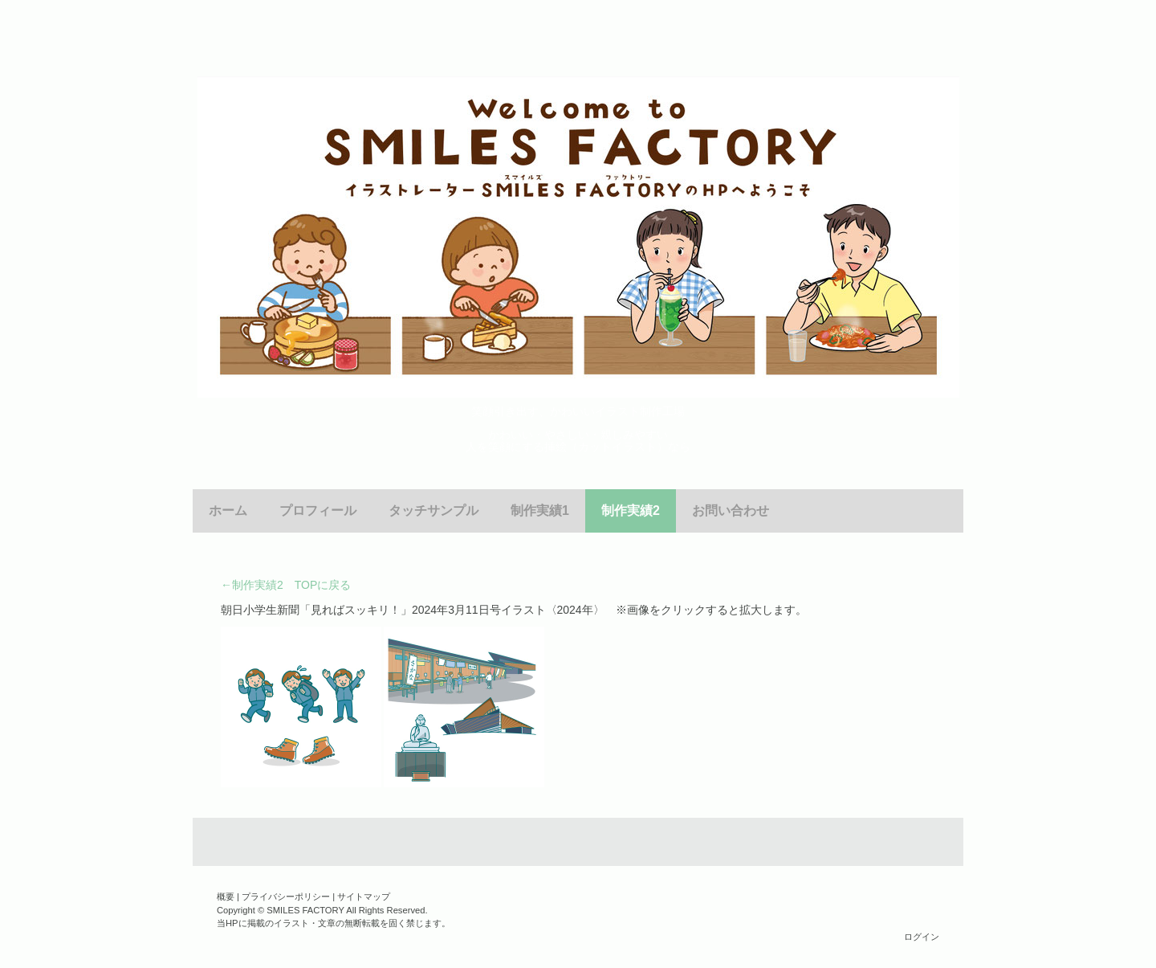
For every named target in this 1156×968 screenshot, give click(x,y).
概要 (225, 896)
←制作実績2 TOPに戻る (286, 584)
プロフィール (317, 510)
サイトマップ (363, 896)
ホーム (228, 510)
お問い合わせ (730, 510)
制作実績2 (630, 510)
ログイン (921, 936)
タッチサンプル (433, 510)
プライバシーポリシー (286, 896)
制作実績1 (540, 510)
